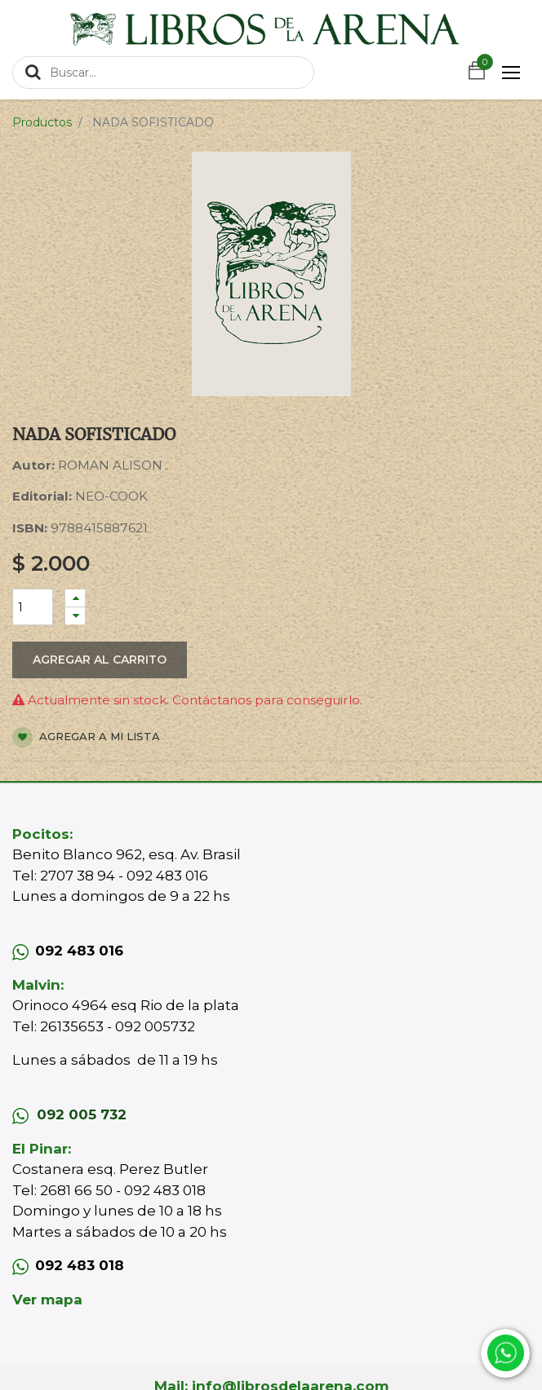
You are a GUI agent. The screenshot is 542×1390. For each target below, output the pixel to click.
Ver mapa (47, 1299)
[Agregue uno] (75, 598)
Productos (42, 122)
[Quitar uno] (75, 615)
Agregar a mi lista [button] (86, 737)
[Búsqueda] (33, 71)
